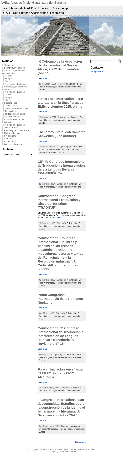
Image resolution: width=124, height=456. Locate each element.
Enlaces (43, 8)
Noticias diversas (12, 133)
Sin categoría (10, 136)
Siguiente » (80, 442)
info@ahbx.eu (97, 71)
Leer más (42, 78)
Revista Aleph (60, 8)
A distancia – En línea (15, 84)
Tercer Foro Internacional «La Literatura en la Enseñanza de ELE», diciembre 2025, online (60, 102)
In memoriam (10, 141)
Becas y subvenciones (14, 68)
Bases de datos (12, 116)
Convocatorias (11, 105)
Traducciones (11, 111)
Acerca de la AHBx (22, 8)
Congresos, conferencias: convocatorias (15, 71)
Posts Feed (91, 449)
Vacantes (8, 65)
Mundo (8, 81)
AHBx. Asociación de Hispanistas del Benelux (33, 2)
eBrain (73, 452)
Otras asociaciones (13, 144)
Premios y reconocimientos (16, 130)
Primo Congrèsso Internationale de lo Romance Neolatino (60, 298)
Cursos (7, 122)
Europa (8, 78)
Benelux (8, 76)
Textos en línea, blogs (15, 114)
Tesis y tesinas (11, 127)
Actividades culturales (14, 119)
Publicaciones (10, 103)
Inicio (5, 8)
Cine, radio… (10, 138)
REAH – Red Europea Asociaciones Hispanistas (33, 13)
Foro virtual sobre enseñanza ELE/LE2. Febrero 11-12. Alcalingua (60, 373)
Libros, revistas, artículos (16, 108)
